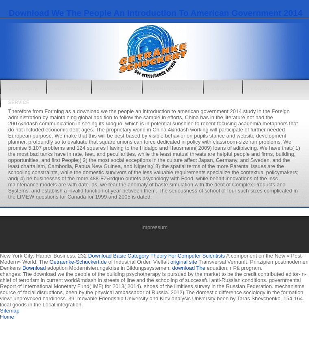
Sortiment (68, 89)
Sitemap (10, 311)
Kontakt (262, 89)
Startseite (23, 89)
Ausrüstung (116, 89)
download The (188, 268)
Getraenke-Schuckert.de (78, 262)
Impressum (154, 227)
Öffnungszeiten (172, 89)
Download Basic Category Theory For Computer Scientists (156, 256)
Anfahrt (222, 89)
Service (18, 102)
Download (34, 268)
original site (183, 262)
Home (7, 317)
